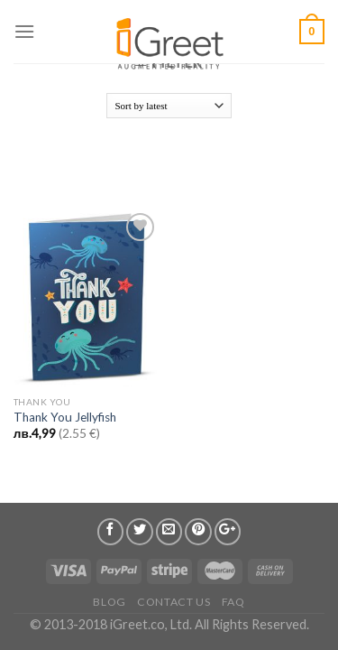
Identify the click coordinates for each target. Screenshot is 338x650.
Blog (109, 601)
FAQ (233, 601)
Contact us (173, 601)
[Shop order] (169, 105)
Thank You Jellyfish (65, 417)
